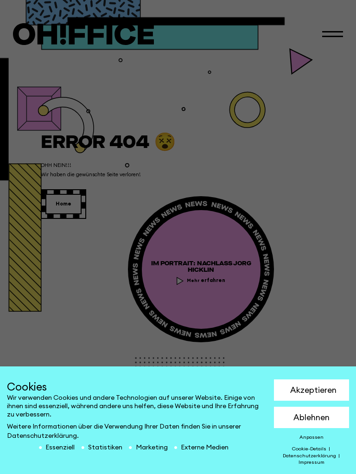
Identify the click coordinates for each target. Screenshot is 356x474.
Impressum (311, 462)
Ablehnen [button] (311, 418)
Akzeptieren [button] (313, 390)
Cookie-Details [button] (310, 449)
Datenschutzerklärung (42, 436)
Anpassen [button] (311, 437)
